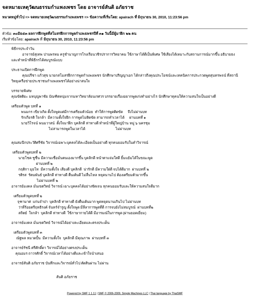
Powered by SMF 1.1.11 (81, 293)
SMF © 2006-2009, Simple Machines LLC (123, 293)
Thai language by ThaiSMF (166, 293)
